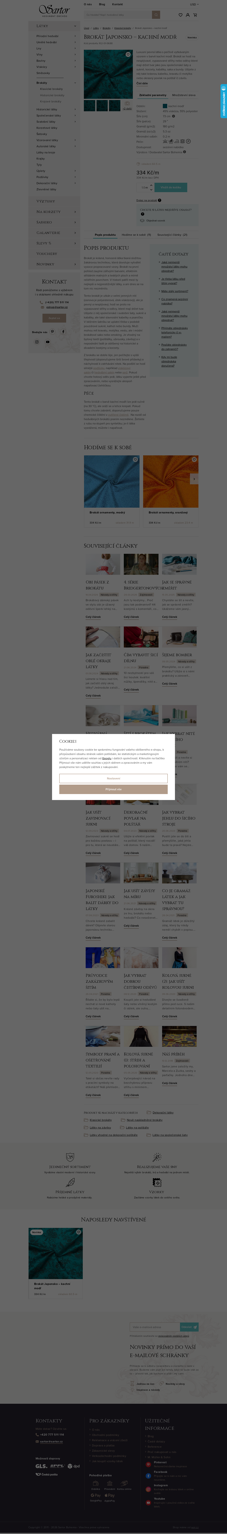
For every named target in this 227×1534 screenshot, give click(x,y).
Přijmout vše (114, 789)
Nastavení (113, 778)
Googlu (106, 758)
